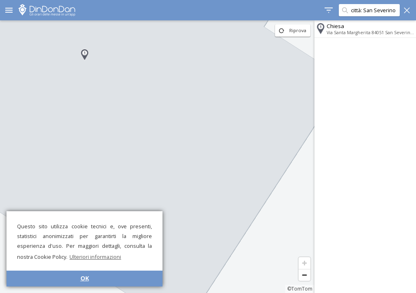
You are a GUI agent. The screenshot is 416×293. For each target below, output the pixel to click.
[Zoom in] (304, 263)
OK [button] (84, 278)
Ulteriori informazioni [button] (95, 256)
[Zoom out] (304, 275)
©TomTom (299, 288)
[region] (157, 156)
